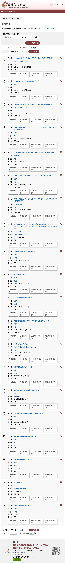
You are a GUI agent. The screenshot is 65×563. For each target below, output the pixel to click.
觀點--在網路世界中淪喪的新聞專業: (26, 436)
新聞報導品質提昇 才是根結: (23, 459)
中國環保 (17, 396)
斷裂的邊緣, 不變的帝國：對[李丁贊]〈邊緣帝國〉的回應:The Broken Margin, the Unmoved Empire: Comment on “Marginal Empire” (35, 226)
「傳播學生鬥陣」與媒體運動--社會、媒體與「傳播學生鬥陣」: (35, 152)
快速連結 (56, 4)
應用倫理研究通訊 (20, 489)
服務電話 (27, 547)
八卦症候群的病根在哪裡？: (23, 298)
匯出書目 (34, 51)
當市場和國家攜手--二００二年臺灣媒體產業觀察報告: (32, 321)
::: (2, 14)
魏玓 (15, 61)
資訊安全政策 (32, 545)
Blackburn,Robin (29, 347)
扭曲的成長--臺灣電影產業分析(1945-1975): (28, 413)
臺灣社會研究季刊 (20, 235)
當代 (15, 64)
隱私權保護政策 (19, 545)
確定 (35, 37)
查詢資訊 (10, 18)
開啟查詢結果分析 (10, 11)
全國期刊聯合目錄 (36, 74)
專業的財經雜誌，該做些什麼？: (24, 251)
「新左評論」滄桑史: (21, 344)
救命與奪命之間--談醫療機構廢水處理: (26, 390)
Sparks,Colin (22, 61)
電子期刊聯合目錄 (50, 74)
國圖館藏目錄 (23, 74)
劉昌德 (16, 204)
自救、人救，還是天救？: (22, 505)
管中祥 (16, 156)
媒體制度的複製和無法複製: (23, 367)
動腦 (15, 258)
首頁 (4, 18)
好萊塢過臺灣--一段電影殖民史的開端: (26, 81)
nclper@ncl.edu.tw (47, 28)
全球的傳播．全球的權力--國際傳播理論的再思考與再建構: (33, 58)
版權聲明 (35, 547)
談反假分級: (18, 482)
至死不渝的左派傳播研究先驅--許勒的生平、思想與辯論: (32, 176)
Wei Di (20, 231)
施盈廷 (20, 347)
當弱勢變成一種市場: (21, 275)
